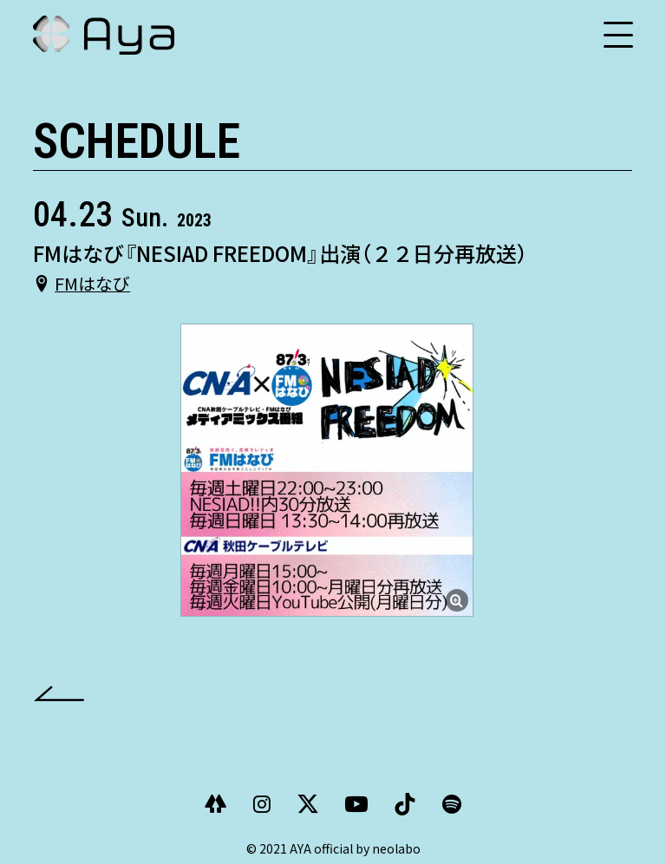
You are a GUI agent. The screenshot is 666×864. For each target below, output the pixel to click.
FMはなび (92, 283)
